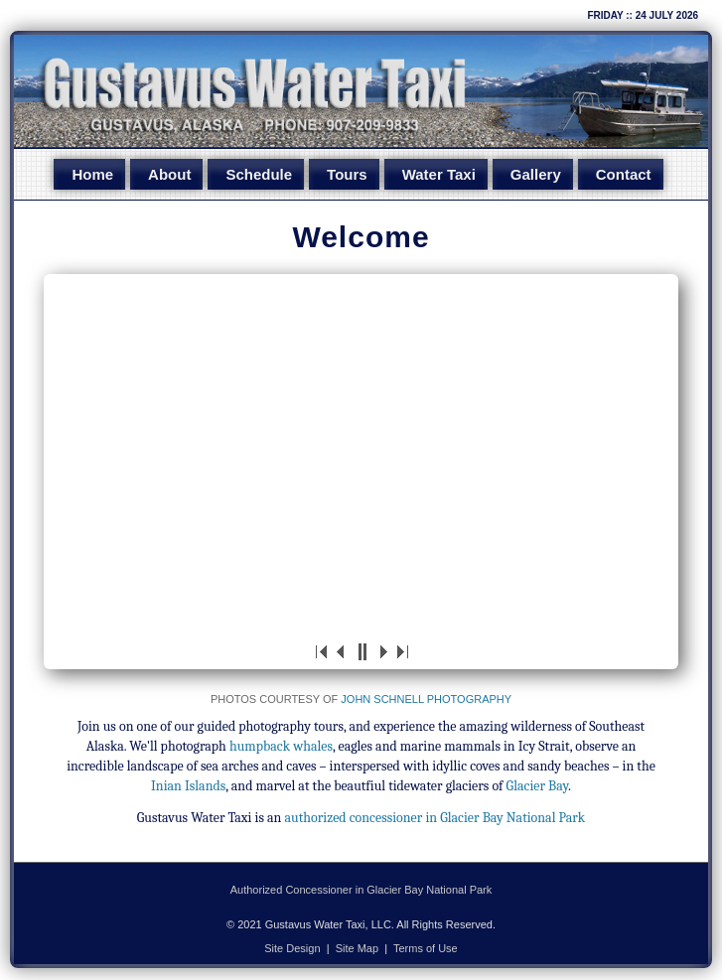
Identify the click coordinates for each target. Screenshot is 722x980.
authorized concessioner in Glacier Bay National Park (435, 819)
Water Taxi (441, 175)
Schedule (256, 175)
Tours (347, 175)
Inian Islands (188, 787)
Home (86, 175)
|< (322, 653)
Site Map (357, 950)
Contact (629, 175)
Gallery (539, 175)
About (165, 175)
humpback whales (281, 748)
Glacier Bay (537, 787)
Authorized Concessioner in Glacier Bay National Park (361, 892)
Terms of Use (425, 950)
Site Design (292, 950)
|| (361, 653)
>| (401, 653)
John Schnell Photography (426, 701)
